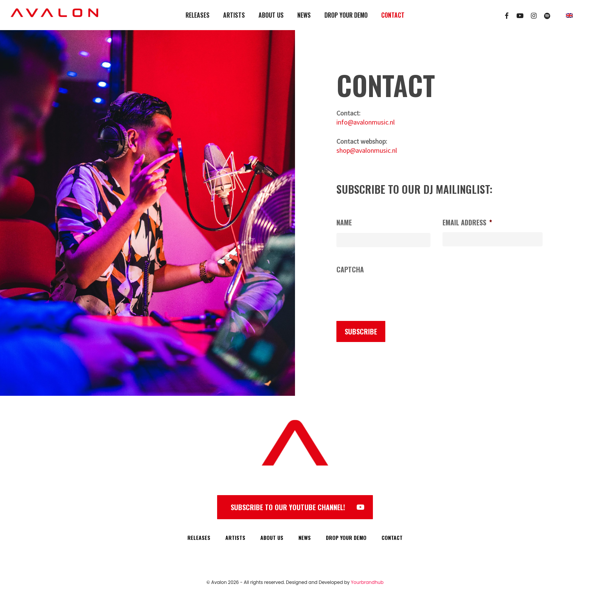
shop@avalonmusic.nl (366, 150)
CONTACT (392, 537)
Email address (467, 222)
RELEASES (198, 537)
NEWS (304, 537)
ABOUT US (271, 537)
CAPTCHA (350, 269)
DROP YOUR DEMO (346, 537)
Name (344, 222)
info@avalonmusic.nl (365, 122)
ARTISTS (235, 537)
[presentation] (393, 294)
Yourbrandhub (367, 582)
